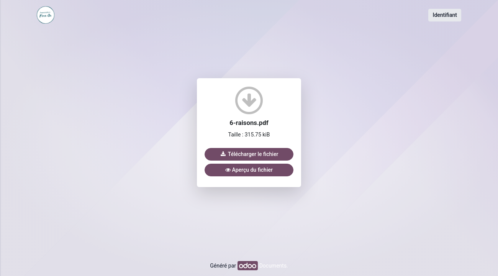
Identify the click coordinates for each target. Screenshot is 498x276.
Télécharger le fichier (249, 154)
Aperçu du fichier (249, 170)
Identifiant (444, 15)
